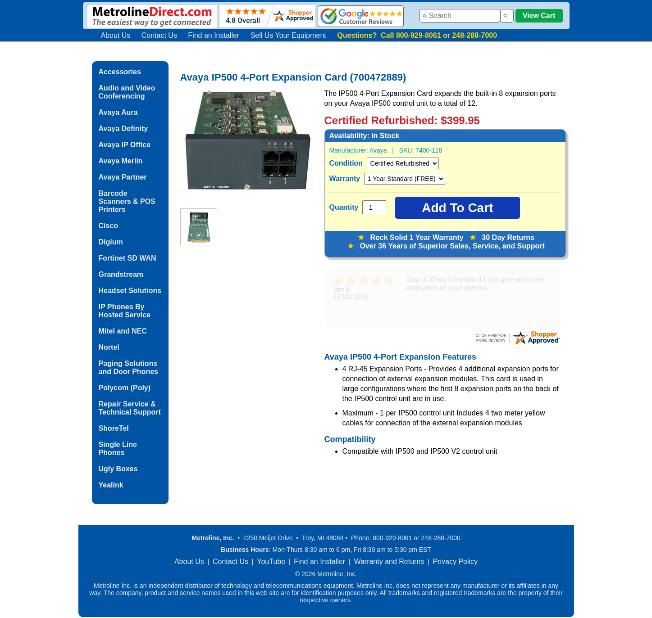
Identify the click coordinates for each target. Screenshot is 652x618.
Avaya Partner (123, 177)
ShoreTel (114, 428)
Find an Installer (213, 35)
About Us (116, 35)
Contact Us (159, 35)
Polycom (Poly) (125, 388)
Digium (111, 242)
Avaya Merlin (121, 161)
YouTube (271, 561)
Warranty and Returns (389, 561)
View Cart (539, 15)
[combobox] (459, 16)
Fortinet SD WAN (127, 258)
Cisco (109, 226)
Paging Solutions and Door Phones (128, 367)
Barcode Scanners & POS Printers (127, 201)
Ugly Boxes (118, 469)
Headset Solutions (130, 290)
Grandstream (121, 274)
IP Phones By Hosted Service (125, 311)
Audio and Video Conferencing (127, 92)
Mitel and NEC (123, 331)
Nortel (109, 347)
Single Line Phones (118, 448)
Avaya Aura (118, 112)
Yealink (111, 485)
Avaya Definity (123, 128)
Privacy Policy (455, 561)
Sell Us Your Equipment (288, 35)
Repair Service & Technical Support (130, 408)
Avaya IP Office (125, 145)
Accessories (120, 72)
